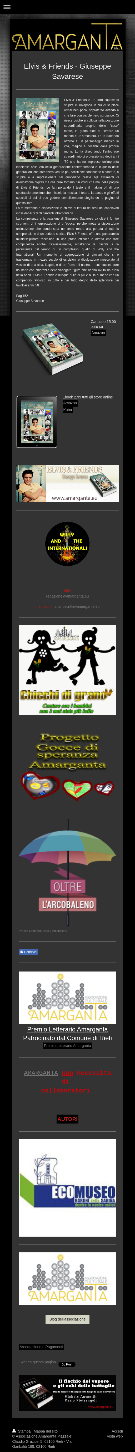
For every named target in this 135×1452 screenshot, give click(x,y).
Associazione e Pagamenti (41, 1347)
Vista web (115, 1436)
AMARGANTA (41, 1073)
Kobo (67, 410)
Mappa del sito (46, 1431)
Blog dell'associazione (67, 1319)
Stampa (22, 1431)
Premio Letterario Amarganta (67, 1046)
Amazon (98, 333)
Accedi (117, 1431)
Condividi (28, 952)
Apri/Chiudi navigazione (67, 7)
